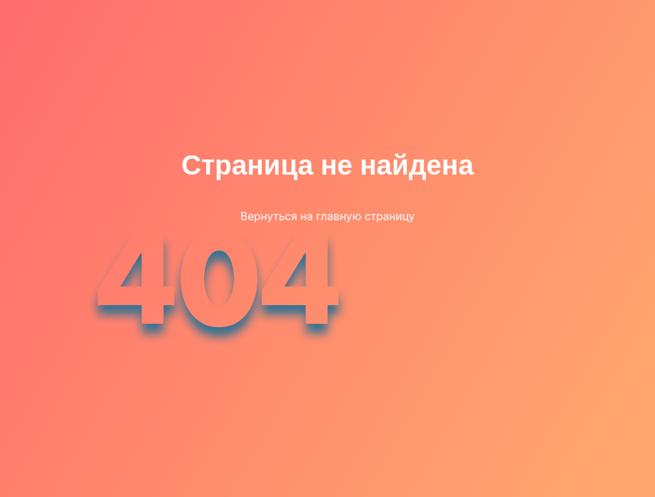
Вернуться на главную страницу (327, 216)
